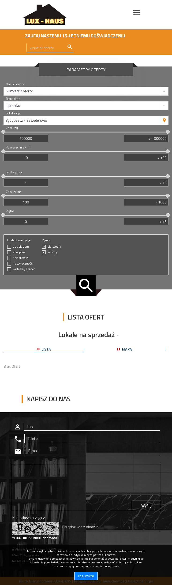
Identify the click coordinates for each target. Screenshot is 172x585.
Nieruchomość (15, 84)
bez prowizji (21, 258)
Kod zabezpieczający (28, 517)
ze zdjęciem (21, 246)
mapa (124, 349)
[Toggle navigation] (136, 13)
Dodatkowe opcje (19, 240)
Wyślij (146, 505)
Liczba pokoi (14, 172)
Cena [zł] (12, 128)
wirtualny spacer (24, 269)
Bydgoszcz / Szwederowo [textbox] (26, 120)
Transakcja (13, 99)
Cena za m (13, 192)
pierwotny (54, 246)
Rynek (46, 240)
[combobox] (82, 120)
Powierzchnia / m (18, 147)
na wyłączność (23, 263)
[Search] (49, 47)
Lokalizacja (13, 113)
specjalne (19, 252)
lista (44, 349)
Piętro (10, 211)
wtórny (52, 252)
